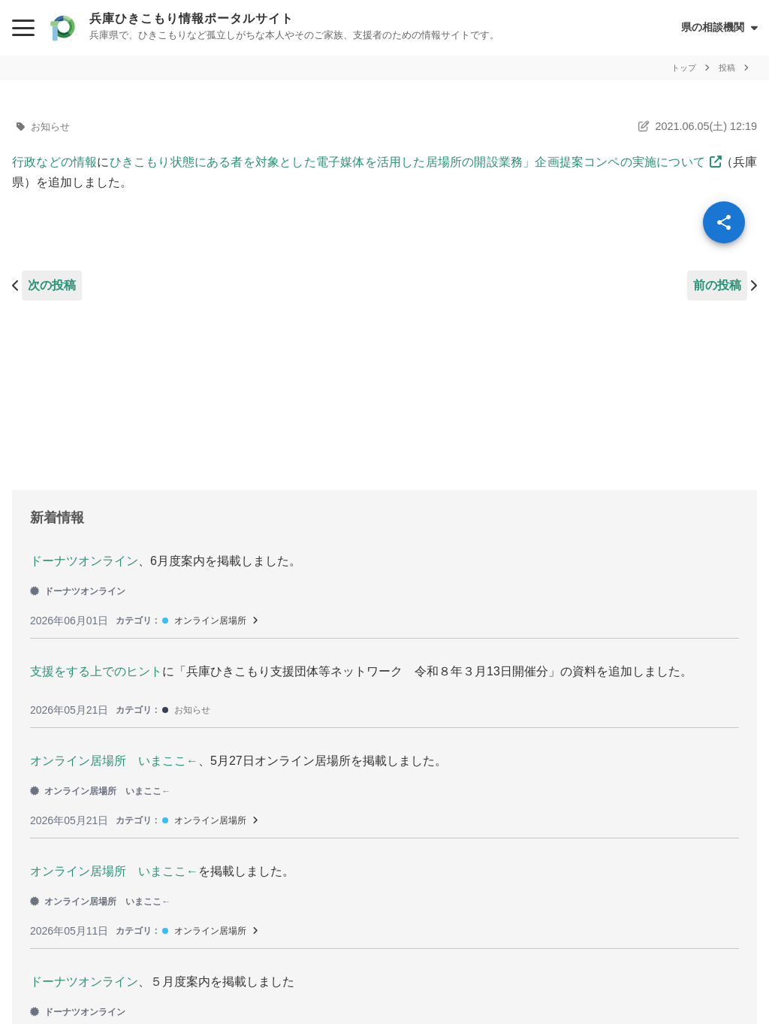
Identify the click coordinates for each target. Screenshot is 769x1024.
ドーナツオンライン (84, 560)
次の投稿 (52, 285)
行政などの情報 (54, 162)
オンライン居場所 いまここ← (114, 760)
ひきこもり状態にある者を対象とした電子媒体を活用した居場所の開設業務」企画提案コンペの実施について (407, 162)
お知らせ (50, 126)
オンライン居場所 (210, 620)
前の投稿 (717, 285)
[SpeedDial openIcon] (724, 222)
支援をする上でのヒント (96, 671)
